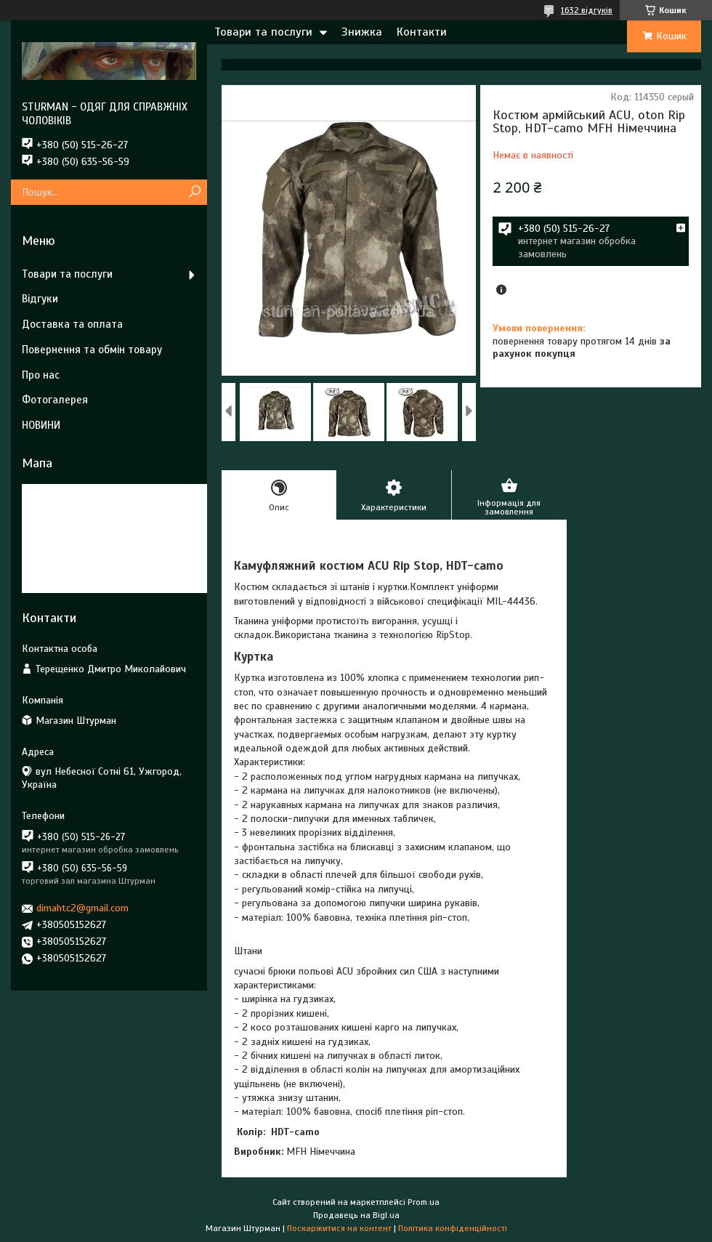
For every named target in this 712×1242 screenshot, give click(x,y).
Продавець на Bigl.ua (356, 1215)
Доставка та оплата (72, 324)
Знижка (361, 32)
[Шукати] (194, 192)
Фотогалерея (55, 399)
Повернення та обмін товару (92, 349)
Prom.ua (424, 1202)
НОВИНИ (41, 425)
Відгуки (40, 298)
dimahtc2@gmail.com (82, 908)
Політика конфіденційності (452, 1228)
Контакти (422, 32)
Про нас (41, 375)
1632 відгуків (586, 10)
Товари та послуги (263, 32)
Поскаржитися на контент (339, 1228)
